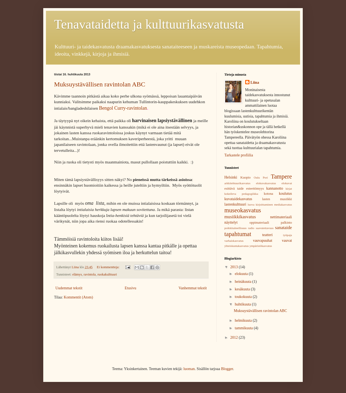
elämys (77, 274)
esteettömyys (255, 188)
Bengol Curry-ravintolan (123, 108)
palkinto (286, 222)
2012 (234, 337)
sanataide (283, 227)
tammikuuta (244, 328)
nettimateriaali (281, 217)
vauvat (287, 241)
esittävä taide (234, 188)
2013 (234, 267)
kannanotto (274, 188)
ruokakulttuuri (107, 274)
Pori (265, 177)
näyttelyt (231, 222)
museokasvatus (242, 210)
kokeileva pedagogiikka (241, 193)
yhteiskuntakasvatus (236, 245)
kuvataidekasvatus (238, 199)
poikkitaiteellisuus (235, 228)
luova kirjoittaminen (260, 204)
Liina (255, 82)
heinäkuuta (243, 282)
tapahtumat (237, 234)
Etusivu (130, 288)
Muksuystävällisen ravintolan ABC (99, 84)
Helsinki (230, 177)
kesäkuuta (243, 289)
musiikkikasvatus (240, 216)
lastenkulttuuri (235, 204)
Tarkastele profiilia (238, 155)
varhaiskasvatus (234, 240)
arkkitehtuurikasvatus (237, 183)
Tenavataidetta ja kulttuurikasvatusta (149, 24)
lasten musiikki (277, 199)
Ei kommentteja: (108, 267)
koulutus (285, 194)
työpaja (287, 235)
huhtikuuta (243, 304)
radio (251, 228)
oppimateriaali (259, 222)
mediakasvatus (283, 204)
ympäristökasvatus (260, 245)
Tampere (281, 176)
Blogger (227, 369)
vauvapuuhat (262, 241)
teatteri (267, 235)
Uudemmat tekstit (68, 288)
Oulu (257, 177)
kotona (268, 194)
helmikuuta (244, 320)
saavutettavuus (265, 228)
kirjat (288, 188)
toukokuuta (244, 297)
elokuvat (286, 183)
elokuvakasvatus (266, 183)
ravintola (90, 274)
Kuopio (245, 177)
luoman (189, 369)
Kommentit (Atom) (78, 297)
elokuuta (242, 274)
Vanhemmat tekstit (192, 288)
